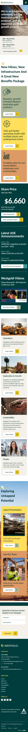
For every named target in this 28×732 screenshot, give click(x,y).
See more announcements (13, 266)
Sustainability (5, 685)
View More (10, 545)
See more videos (10, 307)
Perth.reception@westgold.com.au (13, 661)
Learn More (10, 114)
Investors (3, 687)
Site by (21, 730)
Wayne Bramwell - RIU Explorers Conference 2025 (13, 283)
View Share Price (10, 214)
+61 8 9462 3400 (8, 663)
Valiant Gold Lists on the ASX (12, 253)
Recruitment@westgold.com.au (12, 669)
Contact (3, 691)
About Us (3, 681)
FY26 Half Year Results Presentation (11, 539)
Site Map (3, 728)
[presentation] (9, 627)
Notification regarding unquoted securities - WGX (13, 245)
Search (15, 728)
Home (3, 679)
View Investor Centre (11, 220)
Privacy (10, 728)
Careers (3, 689)
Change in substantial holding (12, 260)
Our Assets (4, 683)
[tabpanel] (14, 20)
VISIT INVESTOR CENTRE (11, 51)
